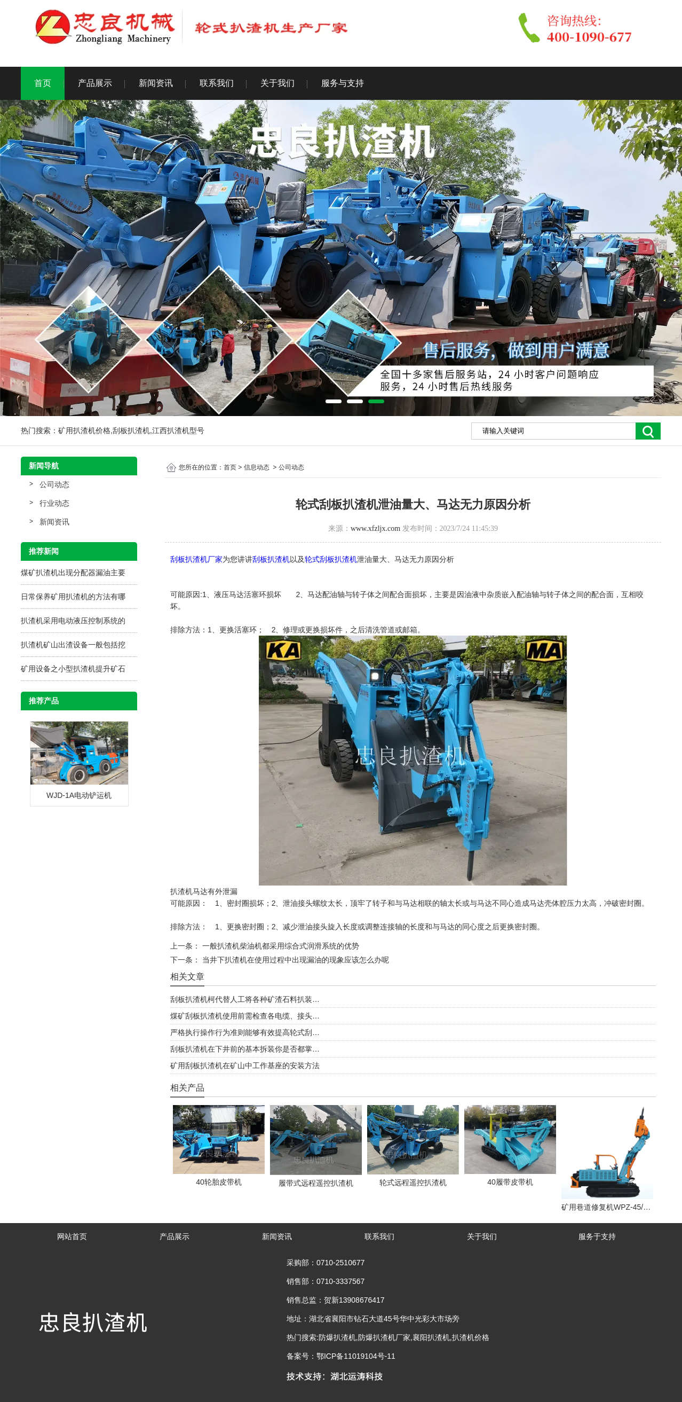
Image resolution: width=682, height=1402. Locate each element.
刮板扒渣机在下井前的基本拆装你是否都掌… (245, 1049)
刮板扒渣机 (271, 559)
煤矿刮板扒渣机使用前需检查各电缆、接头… (245, 1016)
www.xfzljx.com (375, 528)
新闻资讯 (156, 83)
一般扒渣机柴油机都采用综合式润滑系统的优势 (279, 946)
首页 (42, 83)
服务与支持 (342, 83)
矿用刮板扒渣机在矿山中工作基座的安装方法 (245, 1065)
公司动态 (54, 484)
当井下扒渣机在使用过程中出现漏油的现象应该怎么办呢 (294, 959)
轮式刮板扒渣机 (331, 559)
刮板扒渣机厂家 (196, 559)
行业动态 (54, 503)
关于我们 (277, 83)
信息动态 (256, 467)
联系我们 (217, 83)
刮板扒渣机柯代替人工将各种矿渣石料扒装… (245, 999)
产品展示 (95, 83)
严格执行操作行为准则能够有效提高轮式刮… (245, 1032)
